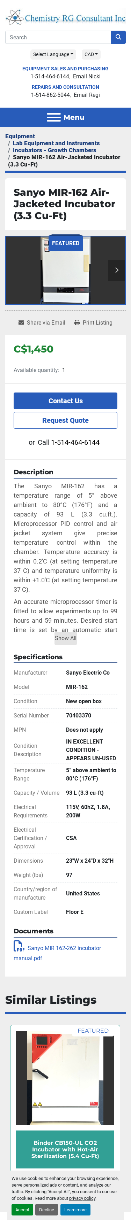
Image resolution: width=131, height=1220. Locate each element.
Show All (66, 638)
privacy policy (82, 1198)
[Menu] (54, 117)
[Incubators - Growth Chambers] (54, 150)
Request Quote (65, 420)
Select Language (51, 54)
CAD (89, 54)
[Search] (58, 37)
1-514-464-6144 (49, 76)
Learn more (75, 1209)
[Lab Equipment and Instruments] (56, 143)
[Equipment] (20, 136)
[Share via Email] (42, 322)
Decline (46, 1209)
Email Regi (87, 95)
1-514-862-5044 (50, 95)
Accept (22, 1209)
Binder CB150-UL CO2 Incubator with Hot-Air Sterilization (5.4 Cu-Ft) (65, 1149)
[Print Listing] (93, 322)
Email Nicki (87, 76)
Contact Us (66, 401)
